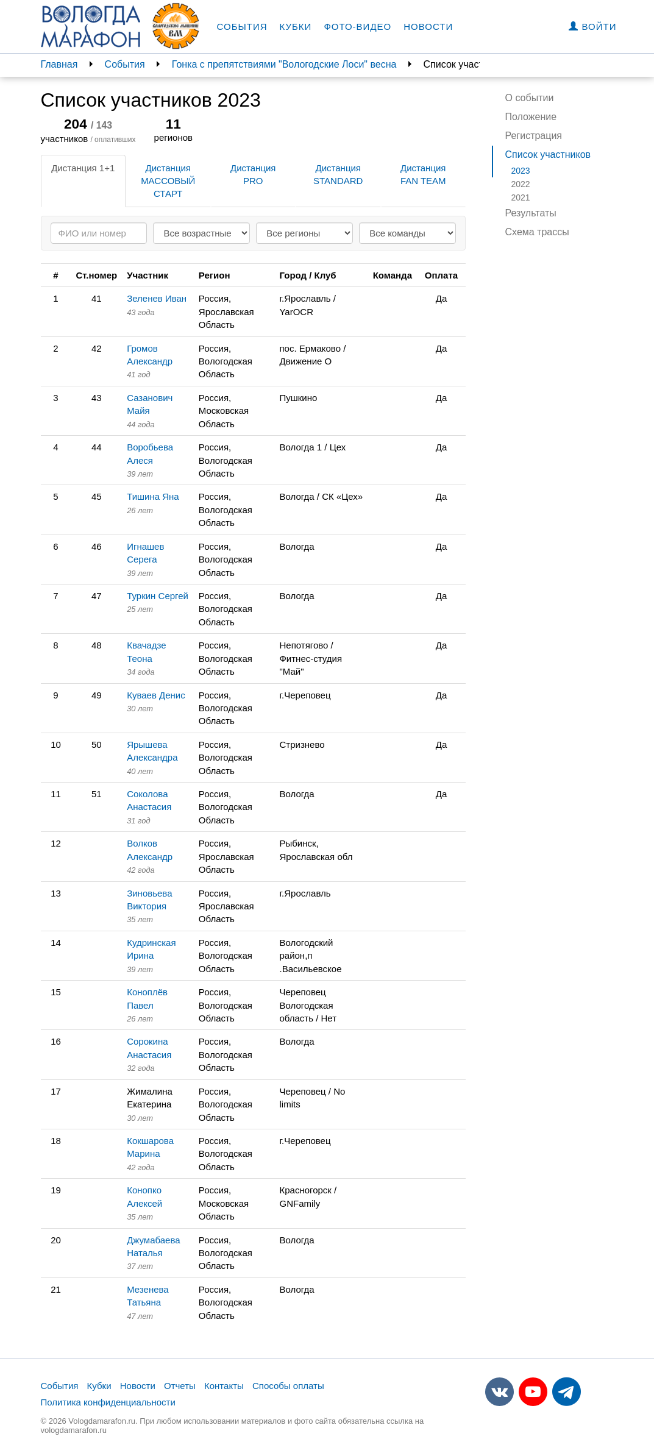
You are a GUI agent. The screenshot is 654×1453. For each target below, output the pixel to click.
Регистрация (534, 135)
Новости (428, 26)
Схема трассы (537, 232)
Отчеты (180, 1385)
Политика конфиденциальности (108, 1402)
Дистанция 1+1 (83, 168)
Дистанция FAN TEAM (423, 174)
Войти (592, 26)
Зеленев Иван (157, 298)
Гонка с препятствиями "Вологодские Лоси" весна (284, 64)
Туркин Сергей (157, 596)
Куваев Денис (156, 695)
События (242, 26)
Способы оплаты (288, 1385)
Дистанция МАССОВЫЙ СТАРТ (168, 181)
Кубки (296, 26)
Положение (531, 117)
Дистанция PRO (252, 174)
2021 (520, 197)
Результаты (530, 213)
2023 (520, 171)
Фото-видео (357, 26)
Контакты (224, 1385)
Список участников (548, 154)
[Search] (99, 233)
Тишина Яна (153, 496)
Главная (59, 64)
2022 (520, 184)
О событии (529, 98)
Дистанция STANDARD (338, 174)
